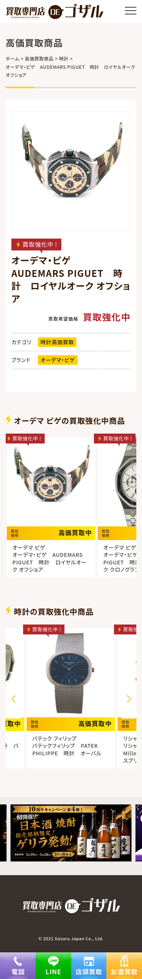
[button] (128, 699)
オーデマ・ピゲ (58, 360)
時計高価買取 (57, 342)
